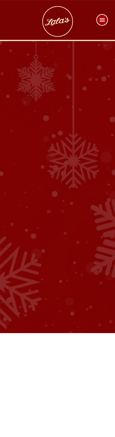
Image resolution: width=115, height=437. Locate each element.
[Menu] (102, 20)
